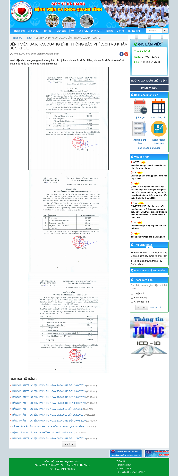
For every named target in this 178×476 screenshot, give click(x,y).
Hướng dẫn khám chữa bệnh (149, 80)
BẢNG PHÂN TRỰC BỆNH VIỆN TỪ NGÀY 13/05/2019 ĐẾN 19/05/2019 (49, 420)
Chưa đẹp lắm (140, 301)
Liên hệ (120, 30)
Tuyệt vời (137, 293)
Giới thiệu (34, 30)
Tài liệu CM (134, 30)
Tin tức (48, 30)
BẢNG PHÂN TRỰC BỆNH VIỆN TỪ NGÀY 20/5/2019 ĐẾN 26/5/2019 (47, 414)
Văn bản (62, 30)
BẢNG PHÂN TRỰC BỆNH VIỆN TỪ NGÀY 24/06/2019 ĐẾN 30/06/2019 (49, 385)
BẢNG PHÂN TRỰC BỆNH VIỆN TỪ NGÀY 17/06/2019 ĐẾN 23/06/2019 (49, 391)
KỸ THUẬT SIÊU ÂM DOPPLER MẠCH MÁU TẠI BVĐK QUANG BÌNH (48, 426)
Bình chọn (141, 307)
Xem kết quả (155, 307)
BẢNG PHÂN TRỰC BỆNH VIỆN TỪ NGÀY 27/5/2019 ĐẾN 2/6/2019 (47, 409)
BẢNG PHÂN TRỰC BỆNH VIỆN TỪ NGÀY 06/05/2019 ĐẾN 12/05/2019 (49, 438)
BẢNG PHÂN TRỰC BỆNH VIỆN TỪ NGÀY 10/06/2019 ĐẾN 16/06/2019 (49, 397)
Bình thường (139, 297)
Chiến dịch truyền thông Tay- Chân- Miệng (147, 262)
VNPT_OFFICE (79, 30)
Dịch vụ (96, 30)
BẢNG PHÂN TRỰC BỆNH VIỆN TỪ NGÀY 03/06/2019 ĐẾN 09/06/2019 (49, 403)
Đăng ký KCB (149, 88)
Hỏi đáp (109, 30)
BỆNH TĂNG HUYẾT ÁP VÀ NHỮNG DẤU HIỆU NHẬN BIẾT (43, 432)
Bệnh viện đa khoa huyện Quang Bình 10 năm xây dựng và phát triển (149, 254)
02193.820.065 (67, 469)
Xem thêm (69, 444)
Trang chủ (19, 30)
